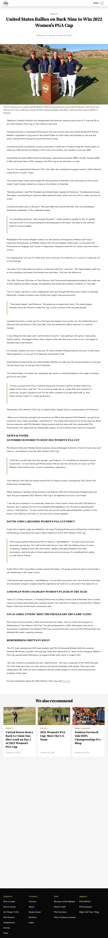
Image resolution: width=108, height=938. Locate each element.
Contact (32, 901)
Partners (33, 917)
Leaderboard (9, 922)
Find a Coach (9, 901)
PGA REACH (84, 901)
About (31, 907)
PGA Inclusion (85, 907)
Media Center (35, 912)
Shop (5, 933)
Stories (6, 928)
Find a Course (9, 907)
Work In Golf (59, 907)
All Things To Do (11, 912)
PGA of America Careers (65, 917)
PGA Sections (60, 912)
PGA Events (8, 917)
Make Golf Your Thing (89, 912)
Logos (31, 922)
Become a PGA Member (64, 901)
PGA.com (66, 681)
